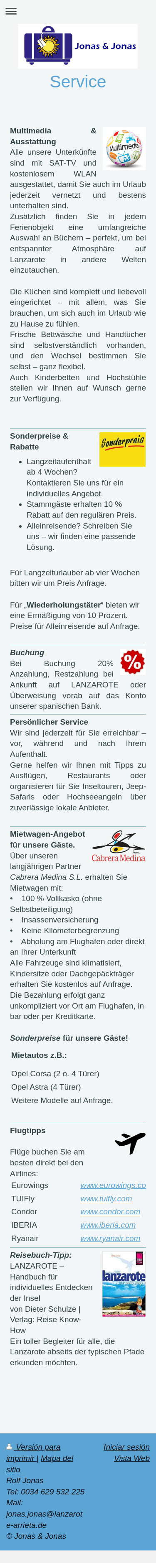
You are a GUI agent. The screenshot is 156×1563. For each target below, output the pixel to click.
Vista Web (132, 1458)
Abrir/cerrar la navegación (78, 11)
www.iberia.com (108, 1225)
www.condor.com (110, 1211)
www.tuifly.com (106, 1198)
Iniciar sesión (127, 1447)
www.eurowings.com (116, 1185)
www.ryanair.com (110, 1238)
